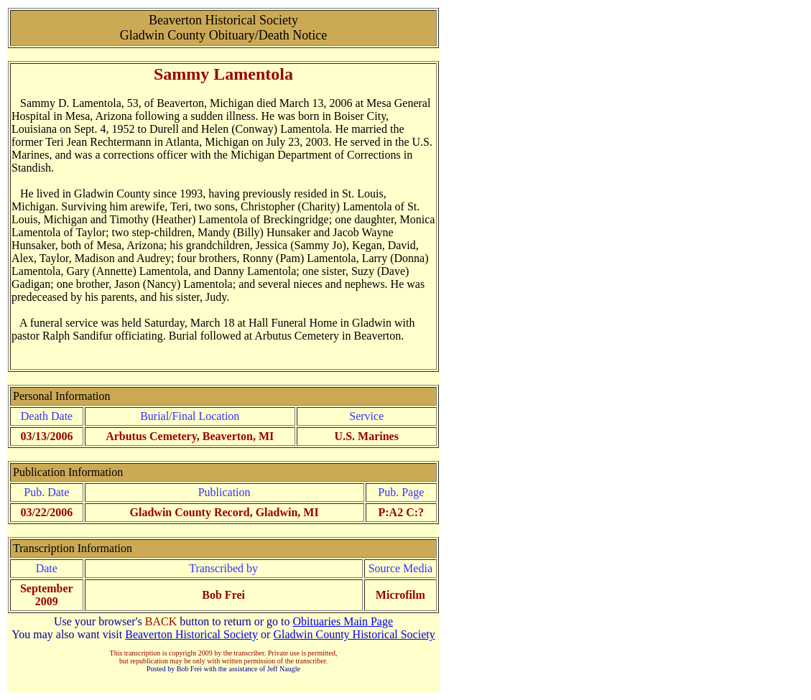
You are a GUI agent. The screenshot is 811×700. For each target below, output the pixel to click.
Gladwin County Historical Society (354, 634)
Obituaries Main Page (343, 621)
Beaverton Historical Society (191, 634)
